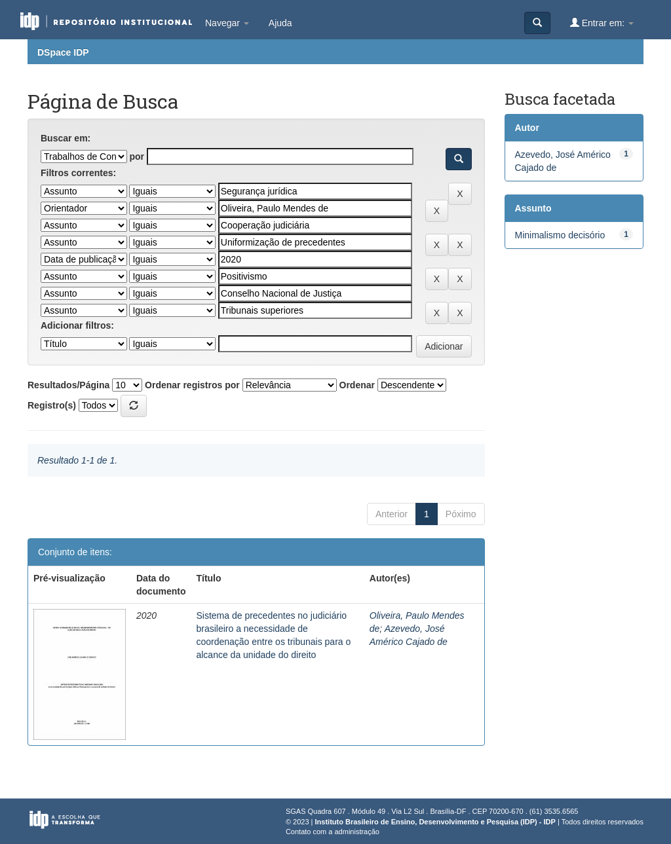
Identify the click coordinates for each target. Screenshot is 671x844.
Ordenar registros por (192, 385)
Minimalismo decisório (560, 235)
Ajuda (280, 23)
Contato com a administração (332, 831)
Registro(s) (52, 405)
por (136, 156)
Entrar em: (602, 22)
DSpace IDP (63, 52)
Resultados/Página (68, 385)
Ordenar (357, 385)
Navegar (227, 23)
